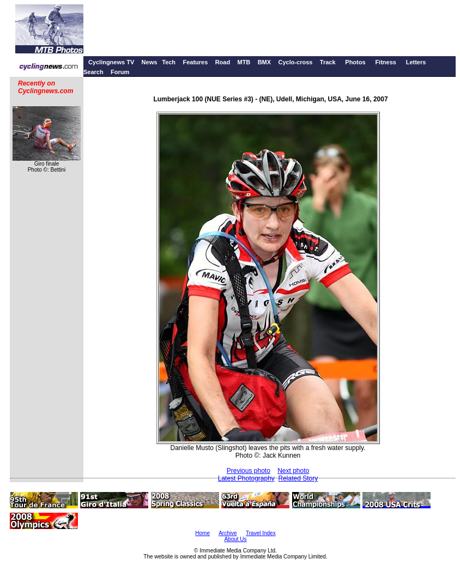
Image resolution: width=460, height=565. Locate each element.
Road (223, 62)
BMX (264, 62)
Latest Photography (246, 478)
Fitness (385, 62)
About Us (235, 539)
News (150, 62)
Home (202, 533)
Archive (228, 533)
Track (328, 62)
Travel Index (261, 533)
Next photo (293, 471)
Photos (355, 62)
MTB (243, 62)
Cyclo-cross (295, 62)
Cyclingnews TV (111, 62)
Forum (120, 72)
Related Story (298, 478)
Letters (416, 62)
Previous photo (248, 471)
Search (93, 72)
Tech (168, 62)
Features (195, 62)
